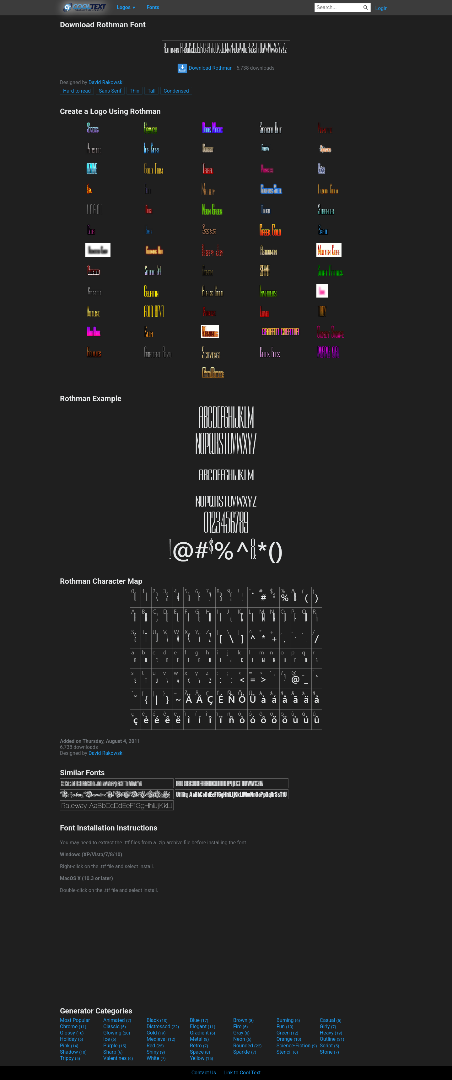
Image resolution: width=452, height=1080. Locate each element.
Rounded (247, 1046)
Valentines (118, 1058)
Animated (117, 1020)
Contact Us (203, 1073)
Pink (69, 1046)
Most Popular (75, 1020)
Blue (199, 1020)
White (156, 1058)
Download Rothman (205, 68)
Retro (199, 1046)
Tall (151, 91)
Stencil (287, 1052)
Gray (241, 1033)
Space (200, 1052)
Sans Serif (110, 91)
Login (381, 8)
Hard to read (77, 91)
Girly (328, 1026)
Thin (134, 91)
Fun (285, 1026)
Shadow (73, 1052)
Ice (109, 1039)
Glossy (72, 1033)
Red (155, 1046)
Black (157, 1020)
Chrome (73, 1026)
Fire (240, 1026)
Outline (332, 1039)
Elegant (202, 1026)
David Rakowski (106, 82)
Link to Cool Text (242, 1073)
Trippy (70, 1058)
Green (288, 1033)
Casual (331, 1020)
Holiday (71, 1039)
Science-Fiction (297, 1046)
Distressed (163, 1026)
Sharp (113, 1052)
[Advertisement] (30, 114)
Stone (329, 1052)
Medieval (161, 1039)
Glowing (116, 1033)
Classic (114, 1026)
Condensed (176, 91)
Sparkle (244, 1052)
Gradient (202, 1033)
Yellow (201, 1058)
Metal (199, 1039)
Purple (114, 1046)
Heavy (331, 1033)
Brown (243, 1020)
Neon (242, 1039)
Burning (288, 1020)
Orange (289, 1039)
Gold (156, 1033)
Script (329, 1046)
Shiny (156, 1052)
